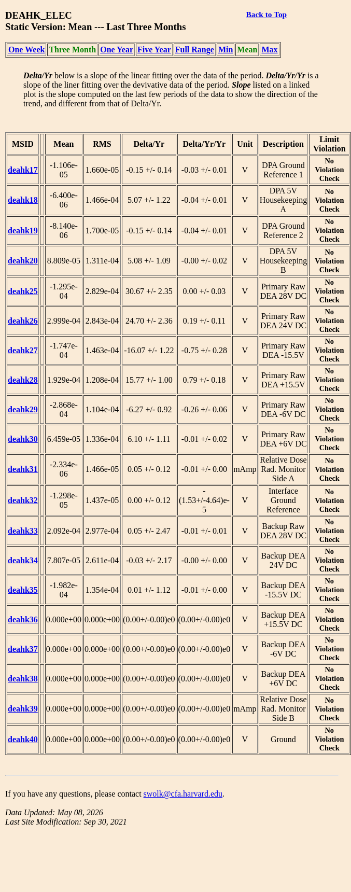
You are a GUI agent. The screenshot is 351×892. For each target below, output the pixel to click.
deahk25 (23, 291)
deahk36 (23, 619)
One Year (116, 49)
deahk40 (23, 739)
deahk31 (23, 469)
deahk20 (23, 260)
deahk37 (23, 649)
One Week (26, 49)
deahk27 (23, 350)
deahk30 (23, 439)
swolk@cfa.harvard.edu (183, 793)
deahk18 (23, 200)
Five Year (154, 49)
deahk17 (23, 169)
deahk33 (23, 530)
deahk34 (23, 560)
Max (269, 49)
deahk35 (23, 590)
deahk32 (23, 500)
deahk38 (23, 678)
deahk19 (23, 230)
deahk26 (23, 320)
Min (225, 49)
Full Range (194, 49)
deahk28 (23, 379)
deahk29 (23, 409)
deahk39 (23, 708)
